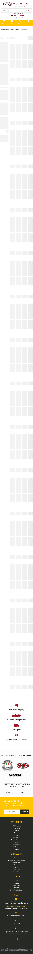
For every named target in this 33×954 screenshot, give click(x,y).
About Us (16, 858)
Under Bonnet (16, 844)
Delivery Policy (17, 862)
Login (16, 880)
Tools (16, 842)
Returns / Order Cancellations (16, 860)
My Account (16, 885)
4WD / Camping (16, 826)
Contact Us (16, 867)
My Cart (16, 887)
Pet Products (16, 837)
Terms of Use (16, 872)
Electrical (16, 830)
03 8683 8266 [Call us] (16, 923)
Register (16, 883)
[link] (14, 939)
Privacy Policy (16, 869)
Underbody (16, 847)
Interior (16, 835)
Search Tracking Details (16, 890)
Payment (16, 865)
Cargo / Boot (16, 828)
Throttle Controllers (16, 840)
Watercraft (16, 849)
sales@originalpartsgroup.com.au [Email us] (16, 915)
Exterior (16, 833)
